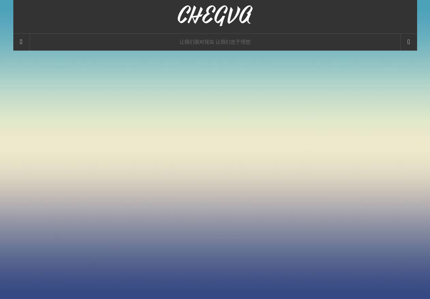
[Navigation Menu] (408, 42)
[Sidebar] (21, 42)
